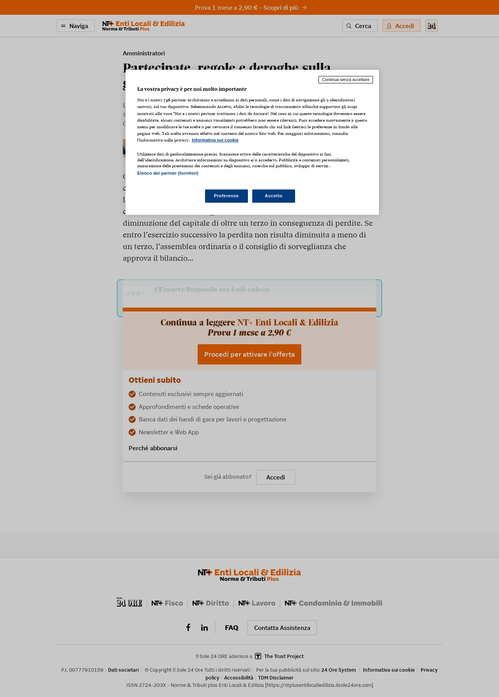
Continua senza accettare (346, 79)
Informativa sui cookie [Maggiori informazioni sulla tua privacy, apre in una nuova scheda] (215, 140)
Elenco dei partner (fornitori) (167, 173)
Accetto (274, 195)
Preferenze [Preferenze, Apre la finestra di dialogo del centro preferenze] (226, 195)
